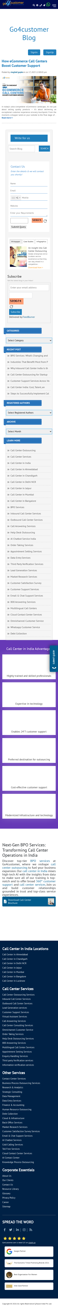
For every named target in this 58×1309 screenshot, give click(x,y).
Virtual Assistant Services (14, 1016)
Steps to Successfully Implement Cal (30, 393)
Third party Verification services (17, 1060)
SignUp (50, 52)
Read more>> (7, 118)
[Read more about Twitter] (10, 1230)
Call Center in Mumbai (22, 494)
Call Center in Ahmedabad (24, 469)
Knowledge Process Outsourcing (18, 1162)
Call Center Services (21, 456)
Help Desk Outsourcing (23, 532)
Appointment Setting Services (26, 551)
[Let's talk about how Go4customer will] (5, 934)
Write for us (22, 138)
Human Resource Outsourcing (16, 1109)
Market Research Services (24, 576)
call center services (32, 885)
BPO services (40, 861)
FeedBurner (29, 317)
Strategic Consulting (12, 1092)
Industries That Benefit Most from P (29, 362)
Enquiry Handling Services (15, 1056)
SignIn (34, 52)
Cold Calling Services (12, 1144)
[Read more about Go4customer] (13, 3)
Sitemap (6, 1206)
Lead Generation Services (24, 570)
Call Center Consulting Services (17, 1025)
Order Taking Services (22, 545)
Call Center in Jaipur (21, 488)
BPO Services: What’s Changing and (29, 355)
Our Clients (7, 1180)
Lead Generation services (14, 1007)
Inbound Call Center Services (26, 513)
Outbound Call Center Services (27, 520)
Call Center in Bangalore (23, 501)
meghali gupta (16, 72)
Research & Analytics (12, 1087)
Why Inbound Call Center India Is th (29, 368)
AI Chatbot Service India (23, 538)
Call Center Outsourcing (23, 450)
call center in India (35, 871)
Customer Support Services (25, 589)
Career (5, 1202)
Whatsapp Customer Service (25, 627)
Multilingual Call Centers (24, 608)
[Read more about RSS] (30, 1230)
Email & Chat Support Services (27, 595)
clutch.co (31, 1243)
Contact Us (7, 1184)
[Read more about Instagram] (24, 1230)
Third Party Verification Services (27, 564)
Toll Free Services (11, 1149)
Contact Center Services (14, 1078)
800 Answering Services (23, 602)
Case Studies (28, 241)
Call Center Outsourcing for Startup (29, 374)
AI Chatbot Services (11, 1140)
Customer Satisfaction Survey (26, 583)
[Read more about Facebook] (4, 1230)
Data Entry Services (20, 557)
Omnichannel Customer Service (27, 621)
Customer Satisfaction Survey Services (21, 1131)
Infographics (41, 241)
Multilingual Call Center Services (18, 1047)
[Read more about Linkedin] (17, 1230)
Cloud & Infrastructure (13, 1118)
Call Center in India (21, 463)
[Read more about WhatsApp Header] (48, 5)
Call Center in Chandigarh (24, 475)
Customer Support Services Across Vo (30, 381)
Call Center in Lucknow (13, 980)
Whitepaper (15, 241)
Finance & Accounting (13, 1105)
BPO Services (17, 507)
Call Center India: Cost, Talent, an (28, 387)
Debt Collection (19, 633)
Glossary (6, 1193)
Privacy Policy (8, 1197)
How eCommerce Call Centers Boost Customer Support (24, 63)
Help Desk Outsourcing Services (18, 1038)
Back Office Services (12, 1122)
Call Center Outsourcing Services (18, 994)
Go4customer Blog (29, 33)
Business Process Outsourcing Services (21, 1083)
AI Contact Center (10, 1157)
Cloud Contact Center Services (26, 614)
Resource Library (10, 1189)
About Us (6, 1176)
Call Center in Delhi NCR (23, 482)
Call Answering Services (23, 526)
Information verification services (18, 1065)
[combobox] (16, 197)
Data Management (11, 1096)
